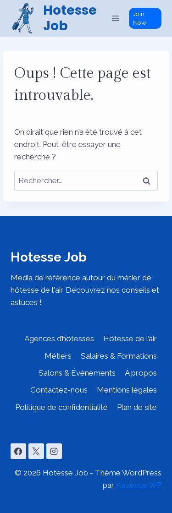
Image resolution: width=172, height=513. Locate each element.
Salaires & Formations (119, 355)
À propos (141, 372)
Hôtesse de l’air (130, 338)
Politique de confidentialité (61, 407)
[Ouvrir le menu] (115, 18)
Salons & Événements (77, 372)
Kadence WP (138, 485)
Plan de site (137, 407)
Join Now (139, 18)
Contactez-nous (59, 389)
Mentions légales (127, 389)
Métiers (58, 355)
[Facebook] (18, 451)
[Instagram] (54, 451)
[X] (36, 451)
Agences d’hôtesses (59, 338)
